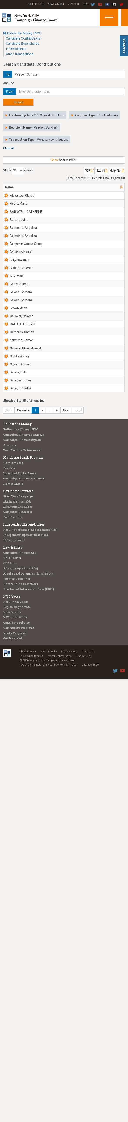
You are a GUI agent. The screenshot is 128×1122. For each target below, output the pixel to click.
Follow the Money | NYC (24, 33)
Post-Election (12, 960)
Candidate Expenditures (22, 44)
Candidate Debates (16, 1065)
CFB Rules (10, 1006)
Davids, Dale (15, 761)
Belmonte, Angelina (17, 299)
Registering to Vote (17, 1049)
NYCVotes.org (69, 1094)
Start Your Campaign (18, 939)
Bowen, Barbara (15, 507)
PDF (89, 170)
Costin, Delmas (15, 735)
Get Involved (12, 1081)
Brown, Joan (15, 558)
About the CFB (36, 3)
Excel (102, 170)
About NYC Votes (15, 1044)
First (9, 853)
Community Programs (18, 1070)
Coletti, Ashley (15, 710)
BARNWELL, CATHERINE (18, 248)
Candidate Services (18, 934)
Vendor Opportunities (59, 1098)
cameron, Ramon (16, 659)
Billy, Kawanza (16, 401)
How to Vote (12, 1055)
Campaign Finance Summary (23, 877)
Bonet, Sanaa (14, 477)
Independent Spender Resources (25, 977)
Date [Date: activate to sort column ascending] (109, 187)
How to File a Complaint (20, 1026)
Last (78, 853)
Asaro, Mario (14, 223)
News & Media (56, 3)
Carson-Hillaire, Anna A (15, 687)
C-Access (74, 3)
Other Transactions (19, 54)
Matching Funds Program (23, 900)
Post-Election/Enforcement (22, 893)
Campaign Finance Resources (23, 921)
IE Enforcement (14, 983)
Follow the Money (17, 867)
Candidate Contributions (23, 38)
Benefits (9, 911)
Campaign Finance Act (19, 995)
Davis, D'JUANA (16, 812)
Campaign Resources (17, 954)
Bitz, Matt (16, 449)
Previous (23, 853)
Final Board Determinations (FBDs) (28, 1016)
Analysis (9, 888)
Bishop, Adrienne (16, 426)
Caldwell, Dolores (16, 583)
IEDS (85, 3)
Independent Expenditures (23, 967)
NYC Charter (12, 1000)
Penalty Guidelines (16, 1021)
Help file (117, 170)
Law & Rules (12, 990)
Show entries (18, 170)
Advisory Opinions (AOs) (20, 1011)
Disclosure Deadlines (17, 949)
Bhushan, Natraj (16, 375)
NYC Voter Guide (15, 1060)
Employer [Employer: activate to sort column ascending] (85, 187)
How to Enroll (13, 926)
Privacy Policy (84, 1098)
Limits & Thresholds (17, 944)
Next (66, 853)
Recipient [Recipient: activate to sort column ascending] (60, 187)
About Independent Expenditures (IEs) (29, 972)
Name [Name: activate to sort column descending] (9, 187)
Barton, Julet (15, 274)
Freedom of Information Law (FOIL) (28, 1032)
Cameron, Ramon (16, 634)
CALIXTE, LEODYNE (16, 608)
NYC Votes (11, 1039)
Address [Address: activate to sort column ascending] (36, 187)
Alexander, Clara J (17, 198)
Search (18, 102)
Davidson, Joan (16, 786)
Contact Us (87, 1094)
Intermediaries (16, 49)
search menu (64, 160)
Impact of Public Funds (19, 916)
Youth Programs (14, 1076)
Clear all (8, 148)
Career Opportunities (31, 1098)
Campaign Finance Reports (22, 882)
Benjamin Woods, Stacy (16, 352)
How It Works (13, 905)
